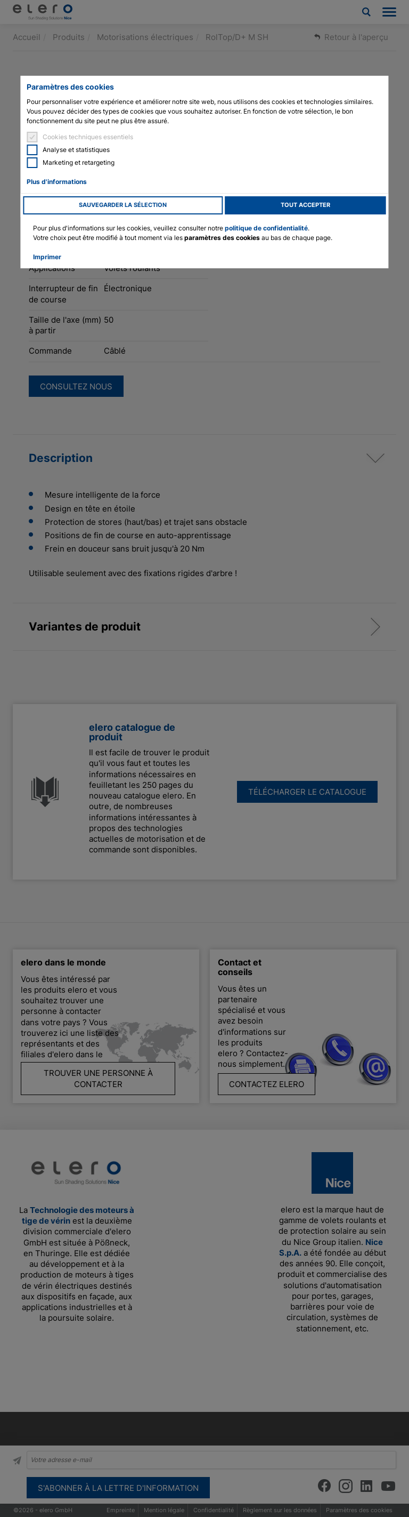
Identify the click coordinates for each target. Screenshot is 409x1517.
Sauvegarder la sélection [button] (123, 205)
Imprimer (47, 257)
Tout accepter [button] (305, 205)
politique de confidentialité (266, 228)
